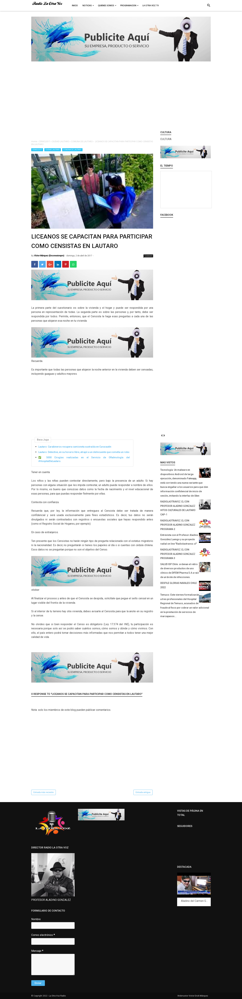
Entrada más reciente (43, 792)
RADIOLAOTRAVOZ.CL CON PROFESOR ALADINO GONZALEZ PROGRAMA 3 (177, 554)
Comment (148, 256)
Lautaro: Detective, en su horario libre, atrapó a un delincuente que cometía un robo (83, 452)
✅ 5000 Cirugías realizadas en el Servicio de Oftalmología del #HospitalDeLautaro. (84, 459)
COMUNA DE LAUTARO (72, 150)
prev (161, 435)
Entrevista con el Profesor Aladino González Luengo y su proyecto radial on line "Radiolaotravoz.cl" (179, 539)
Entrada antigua (143, 792)
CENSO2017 (37, 150)
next (164, 435)
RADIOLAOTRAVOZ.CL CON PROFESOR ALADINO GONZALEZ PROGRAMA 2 (177, 524)
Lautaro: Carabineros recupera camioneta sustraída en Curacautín (74, 446)
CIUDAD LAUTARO (52, 150)
